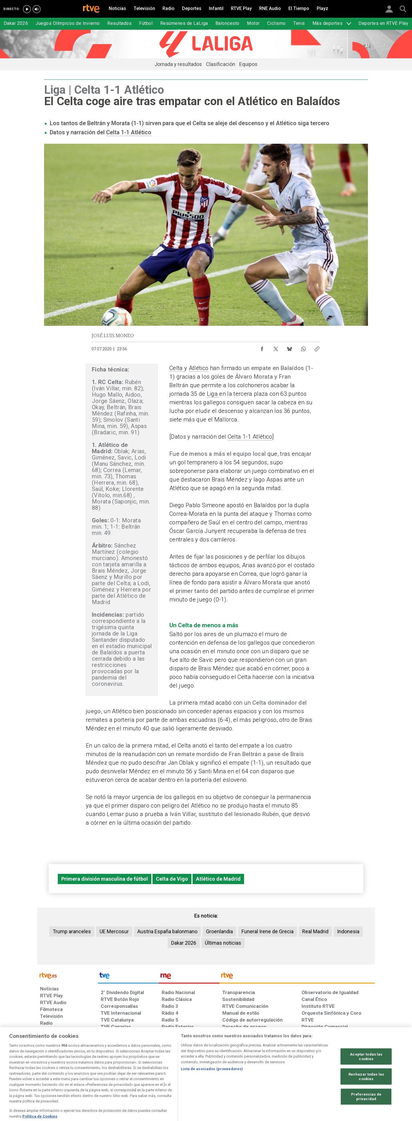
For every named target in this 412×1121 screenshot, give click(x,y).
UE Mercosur (114, 931)
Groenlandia (219, 931)
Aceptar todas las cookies (366, 1073)
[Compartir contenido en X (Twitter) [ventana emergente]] (276, 347)
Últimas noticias (223, 943)
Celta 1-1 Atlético (128, 132)
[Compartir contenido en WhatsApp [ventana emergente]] (303, 347)
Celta (176, 368)
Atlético (199, 368)
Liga (213, 393)
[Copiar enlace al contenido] (317, 347)
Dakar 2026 (183, 943)
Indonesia (348, 931)
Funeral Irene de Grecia (267, 931)
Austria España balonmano (167, 931)
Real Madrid (315, 931)
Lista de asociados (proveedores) (212, 1085)
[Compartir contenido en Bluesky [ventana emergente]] (289, 347)
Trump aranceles (72, 931)
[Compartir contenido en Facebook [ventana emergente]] (262, 347)
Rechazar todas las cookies (366, 1093)
